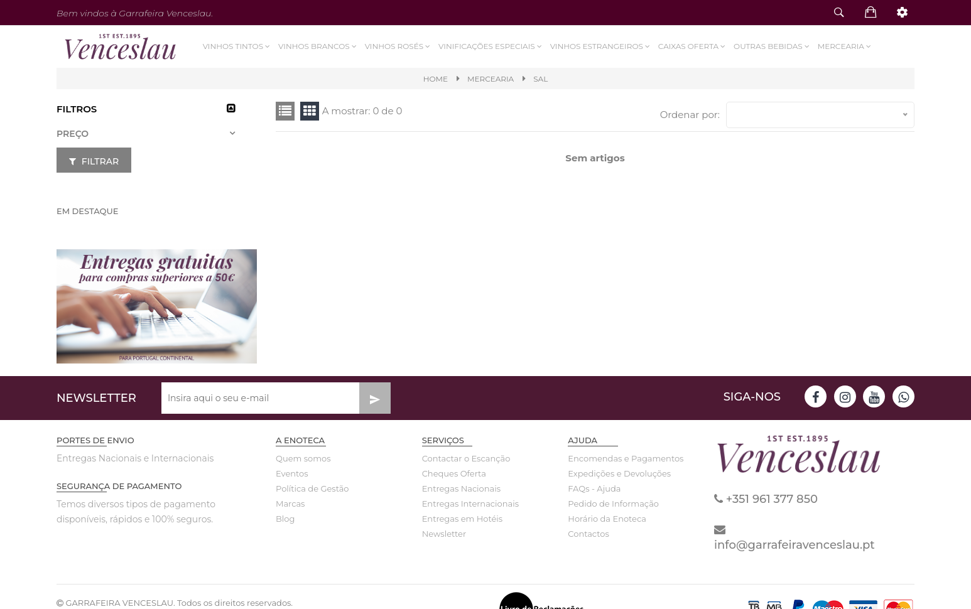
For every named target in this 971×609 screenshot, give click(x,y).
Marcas (290, 504)
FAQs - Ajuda (594, 488)
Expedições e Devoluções (616, 473)
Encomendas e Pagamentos (616, 458)
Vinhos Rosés (397, 46)
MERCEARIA (490, 79)
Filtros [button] (77, 109)
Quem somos (303, 458)
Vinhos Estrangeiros (600, 46)
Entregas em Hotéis (462, 519)
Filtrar (94, 161)
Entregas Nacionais (461, 488)
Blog (285, 519)
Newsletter (444, 534)
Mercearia (844, 46)
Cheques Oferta (454, 473)
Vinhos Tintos (237, 46)
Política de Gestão (312, 488)
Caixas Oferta (692, 46)
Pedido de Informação (613, 504)
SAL (540, 79)
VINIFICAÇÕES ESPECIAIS (491, 46)
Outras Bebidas (772, 46)
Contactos (588, 534)
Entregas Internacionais (470, 504)
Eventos (292, 473)
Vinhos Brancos (318, 46)
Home (435, 79)
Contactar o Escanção (466, 458)
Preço (73, 133)
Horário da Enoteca (607, 519)
